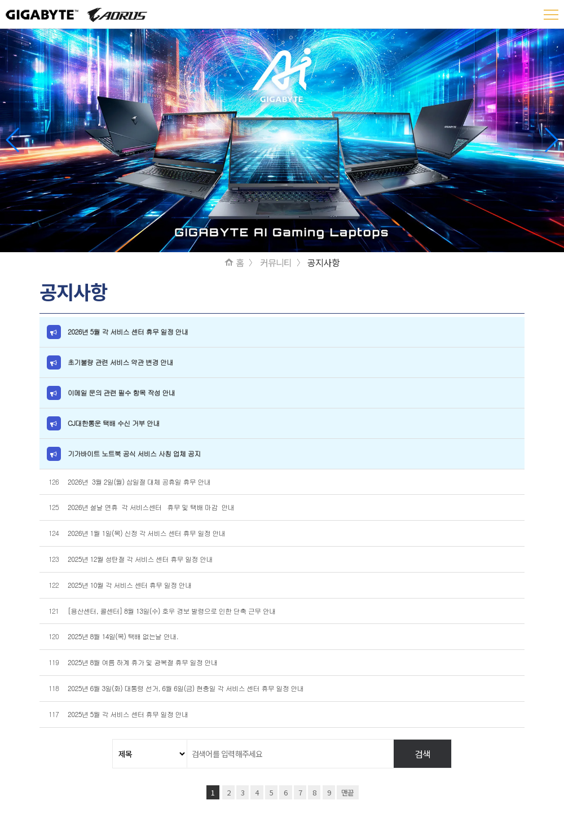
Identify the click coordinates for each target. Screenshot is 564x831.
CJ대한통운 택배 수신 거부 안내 (114, 423)
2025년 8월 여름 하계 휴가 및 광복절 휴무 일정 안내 (142, 662)
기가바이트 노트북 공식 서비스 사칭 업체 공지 (134, 453)
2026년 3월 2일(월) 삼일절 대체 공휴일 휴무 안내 (139, 481)
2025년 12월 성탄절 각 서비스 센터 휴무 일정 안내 (141, 559)
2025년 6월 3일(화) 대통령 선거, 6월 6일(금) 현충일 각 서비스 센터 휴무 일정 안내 (185, 688)
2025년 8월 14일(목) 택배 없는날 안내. (123, 636)
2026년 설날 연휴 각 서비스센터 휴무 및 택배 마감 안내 (152, 507)
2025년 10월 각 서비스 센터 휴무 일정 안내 (130, 585)
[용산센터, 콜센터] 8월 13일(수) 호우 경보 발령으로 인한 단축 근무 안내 (172, 610)
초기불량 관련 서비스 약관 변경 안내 (120, 362)
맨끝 (347, 792)
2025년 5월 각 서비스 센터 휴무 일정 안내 (128, 714)
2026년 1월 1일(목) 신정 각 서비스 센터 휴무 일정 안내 (147, 533)
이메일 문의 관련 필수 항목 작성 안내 (121, 392)
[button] (550, 139)
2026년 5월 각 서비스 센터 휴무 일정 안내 (128, 331)
